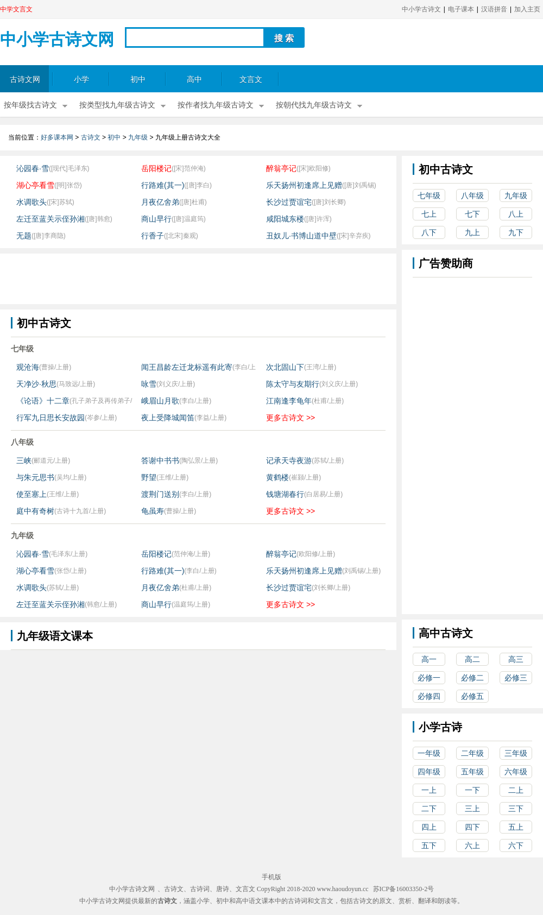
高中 (194, 79)
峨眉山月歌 (160, 400)
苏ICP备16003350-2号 (403, 889)
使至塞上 (31, 494)
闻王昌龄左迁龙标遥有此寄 (186, 367)
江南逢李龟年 (289, 400)
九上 (472, 232)
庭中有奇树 (35, 511)
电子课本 (461, 9)
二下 (429, 808)
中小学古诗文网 (57, 39)
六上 (472, 845)
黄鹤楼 (277, 477)
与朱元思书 (35, 477)
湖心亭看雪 (35, 185)
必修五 (472, 696)
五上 (515, 827)
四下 (472, 827)
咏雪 (148, 384)
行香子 (152, 235)
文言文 (250, 79)
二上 (515, 790)
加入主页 (527, 9)
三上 (472, 808)
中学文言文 (16, 9)
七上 (429, 214)
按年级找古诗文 (30, 105)
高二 (472, 659)
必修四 (429, 696)
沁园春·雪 (32, 168)
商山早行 (156, 218)
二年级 (472, 753)
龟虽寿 (152, 511)
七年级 (429, 195)
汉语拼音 (494, 9)
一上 (429, 790)
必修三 (515, 677)
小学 (81, 79)
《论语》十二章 (43, 400)
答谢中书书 (160, 460)
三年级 (515, 753)
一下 (472, 790)
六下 (515, 845)
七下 (472, 214)
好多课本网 (57, 137)
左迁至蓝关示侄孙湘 (50, 218)
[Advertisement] (197, 278)
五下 (429, 845)
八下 (429, 232)
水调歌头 (31, 202)
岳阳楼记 (156, 168)
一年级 (429, 753)
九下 (515, 232)
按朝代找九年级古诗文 (314, 105)
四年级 (429, 771)
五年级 (472, 771)
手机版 (271, 877)
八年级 (472, 195)
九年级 (138, 137)
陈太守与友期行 (292, 384)
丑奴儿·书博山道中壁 (301, 235)
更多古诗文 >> (290, 417)
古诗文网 (25, 79)
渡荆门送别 (160, 494)
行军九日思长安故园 (50, 417)
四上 (429, 827)
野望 (148, 477)
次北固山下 (285, 367)
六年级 (515, 771)
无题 (23, 235)
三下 (515, 808)
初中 (138, 79)
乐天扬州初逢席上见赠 (304, 185)
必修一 (429, 677)
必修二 (472, 677)
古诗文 (90, 137)
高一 (429, 659)
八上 (515, 214)
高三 (515, 659)
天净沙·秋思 (36, 384)
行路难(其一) (162, 185)
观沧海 (27, 367)
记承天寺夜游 (289, 460)
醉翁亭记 (281, 168)
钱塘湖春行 (285, 494)
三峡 (23, 460)
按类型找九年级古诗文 (117, 105)
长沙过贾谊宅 (289, 202)
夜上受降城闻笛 (167, 417)
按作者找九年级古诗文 (216, 105)
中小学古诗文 (421, 9)
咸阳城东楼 (285, 218)
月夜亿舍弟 (160, 202)
